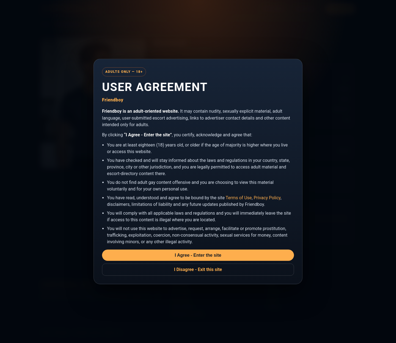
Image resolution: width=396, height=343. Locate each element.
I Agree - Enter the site (198, 255)
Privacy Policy (267, 197)
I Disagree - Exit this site (198, 269)
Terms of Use (239, 197)
